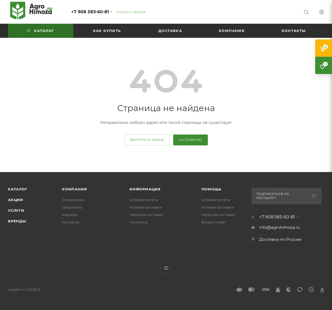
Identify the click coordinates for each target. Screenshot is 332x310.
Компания (74, 189)
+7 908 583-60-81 (90, 11)
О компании (73, 200)
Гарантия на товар (146, 215)
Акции (15, 200)
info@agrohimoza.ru (279, 227)
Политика (138, 222)
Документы (72, 207)
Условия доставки (145, 207)
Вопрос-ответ (213, 222)
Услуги (16, 210)
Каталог (17, 189)
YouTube (166, 268)
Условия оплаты (143, 200)
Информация (145, 189)
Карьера (70, 215)
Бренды (17, 221)
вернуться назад (147, 140)
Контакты (70, 222)
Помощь (211, 189)
